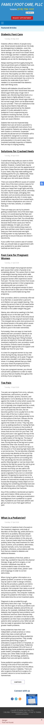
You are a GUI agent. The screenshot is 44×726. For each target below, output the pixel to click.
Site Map (7, 712)
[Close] (41, 719)
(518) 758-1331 (25, 9)
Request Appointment (22, 18)
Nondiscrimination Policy (19, 712)
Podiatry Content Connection (28, 713)
